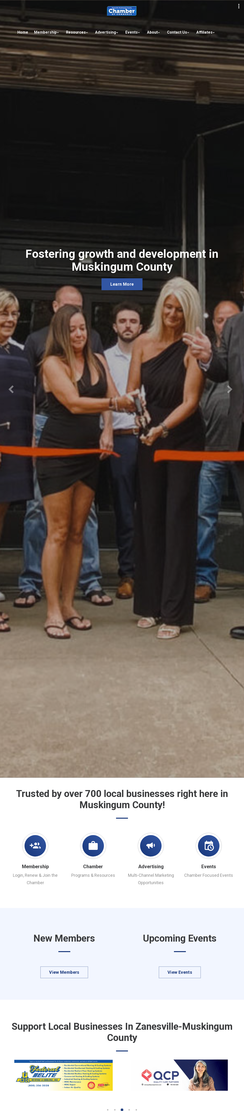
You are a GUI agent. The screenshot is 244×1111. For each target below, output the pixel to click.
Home (22, 32)
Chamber (93, 866)
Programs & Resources (93, 875)
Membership (45, 32)
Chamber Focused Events (208, 875)
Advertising (105, 32)
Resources (76, 32)
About (152, 32)
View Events (180, 972)
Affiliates (204, 32)
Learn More (122, 284)
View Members (64, 972)
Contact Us (177, 32)
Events (131, 32)
